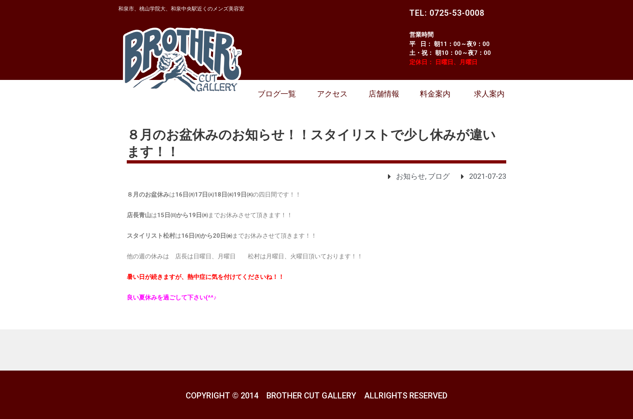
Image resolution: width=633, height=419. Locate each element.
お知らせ (410, 176)
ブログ (439, 176)
